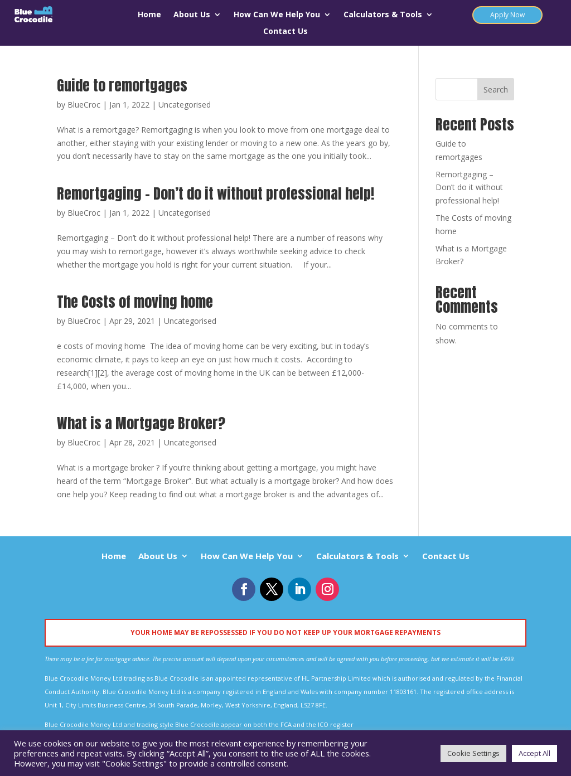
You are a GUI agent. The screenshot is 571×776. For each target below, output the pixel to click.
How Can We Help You (277, 15)
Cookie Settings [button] (473, 753)
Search (495, 89)
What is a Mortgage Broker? (141, 423)
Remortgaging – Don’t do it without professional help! (215, 193)
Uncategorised (184, 104)
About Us (191, 15)
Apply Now (507, 15)
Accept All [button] (534, 753)
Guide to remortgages (122, 85)
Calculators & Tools (382, 15)
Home (149, 15)
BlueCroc (83, 104)
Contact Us (285, 31)
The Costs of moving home (135, 301)
